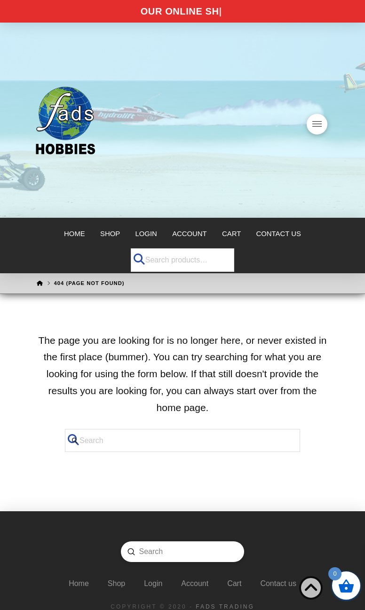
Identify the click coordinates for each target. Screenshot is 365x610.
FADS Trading (225, 606)
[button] (317, 124)
